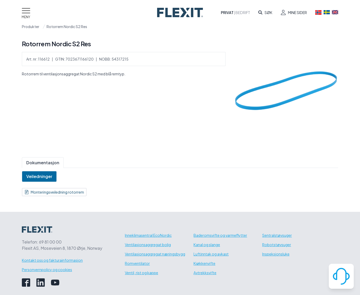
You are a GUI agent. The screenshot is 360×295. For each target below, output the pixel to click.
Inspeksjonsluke (276, 254)
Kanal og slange (207, 244)
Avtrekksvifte (205, 272)
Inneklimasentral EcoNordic (148, 235)
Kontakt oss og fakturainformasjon (52, 260)
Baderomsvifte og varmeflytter (220, 235)
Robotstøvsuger (276, 244)
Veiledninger (39, 176)
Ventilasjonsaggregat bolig (148, 244)
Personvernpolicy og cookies (47, 269)
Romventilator (137, 263)
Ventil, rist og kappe (141, 272)
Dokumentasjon (42, 162)
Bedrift (242, 12)
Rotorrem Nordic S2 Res (67, 26)
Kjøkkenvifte (204, 263)
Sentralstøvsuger (277, 235)
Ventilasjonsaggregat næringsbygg (155, 254)
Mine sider (297, 12)
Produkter (30, 26)
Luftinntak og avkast (211, 254)
